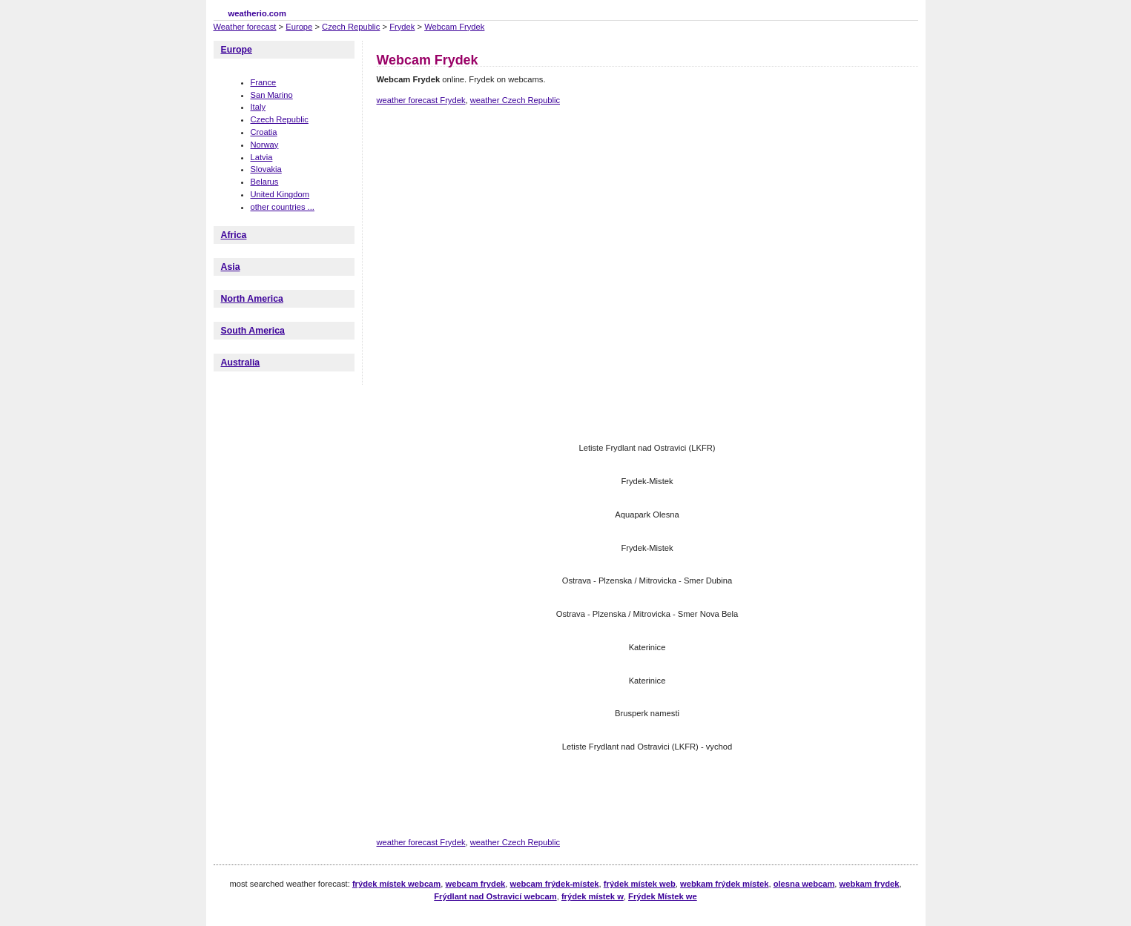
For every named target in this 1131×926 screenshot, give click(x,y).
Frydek (402, 26)
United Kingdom (280, 194)
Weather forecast (245, 26)
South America (253, 330)
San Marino (272, 94)
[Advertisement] (647, 169)
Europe (299, 26)
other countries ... (282, 206)
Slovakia (266, 169)
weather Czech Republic (515, 100)
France (264, 82)
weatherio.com (257, 13)
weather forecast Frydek (421, 100)
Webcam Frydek (454, 26)
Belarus (265, 181)
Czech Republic (351, 26)
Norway (265, 144)
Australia (240, 362)
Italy (258, 106)
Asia (230, 267)
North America (252, 299)
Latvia (262, 157)
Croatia (264, 132)
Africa (234, 235)
